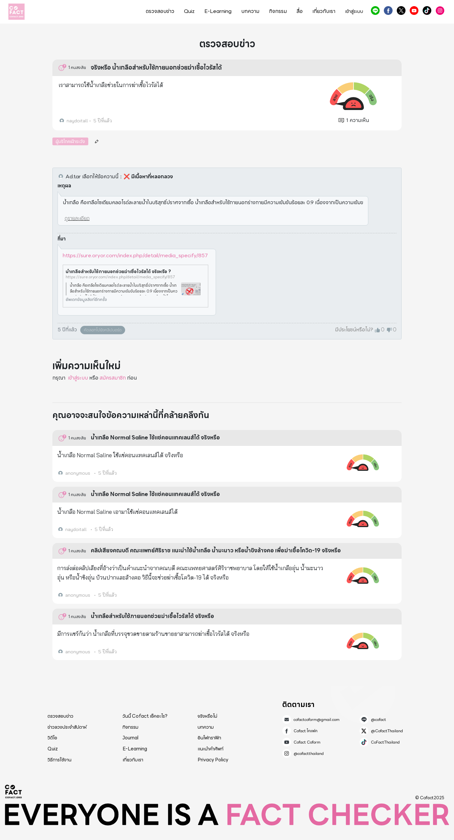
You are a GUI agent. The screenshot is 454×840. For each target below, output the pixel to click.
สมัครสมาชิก (113, 378)
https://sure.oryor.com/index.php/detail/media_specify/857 (135, 255)
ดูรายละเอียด (77, 218)
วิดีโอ (52, 738)
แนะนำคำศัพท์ (210, 749)
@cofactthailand (440, 10)
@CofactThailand (401, 10)
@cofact (375, 10)
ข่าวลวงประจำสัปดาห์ (67, 727)
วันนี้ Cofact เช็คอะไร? (145, 716)
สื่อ (300, 11)
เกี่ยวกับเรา (323, 11)
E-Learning (218, 11)
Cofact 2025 (13, 791)
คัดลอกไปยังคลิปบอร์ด (103, 329)
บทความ (250, 11)
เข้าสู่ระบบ (354, 11)
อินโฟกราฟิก (209, 738)
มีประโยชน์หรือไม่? (354, 330)
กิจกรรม (278, 11)
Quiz (189, 11)
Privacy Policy (213, 760)
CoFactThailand (427, 10)
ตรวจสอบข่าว (160, 11)
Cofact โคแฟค (388, 10)
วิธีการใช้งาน (59, 760)
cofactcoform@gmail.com (317, 720)
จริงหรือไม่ (207, 716)
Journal (130, 738)
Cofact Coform (414, 10)
